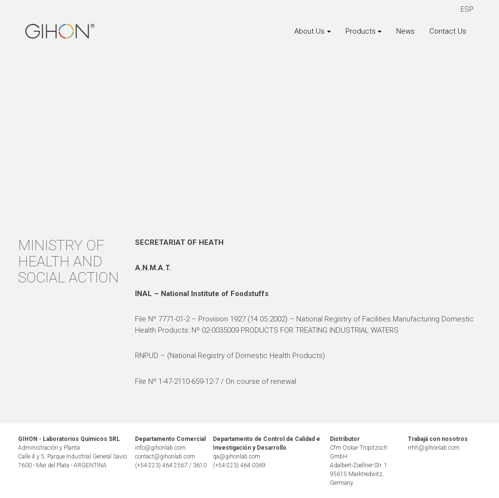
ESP (467, 9)
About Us (309, 31)
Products (360, 31)
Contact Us (447, 31)
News (405, 31)
